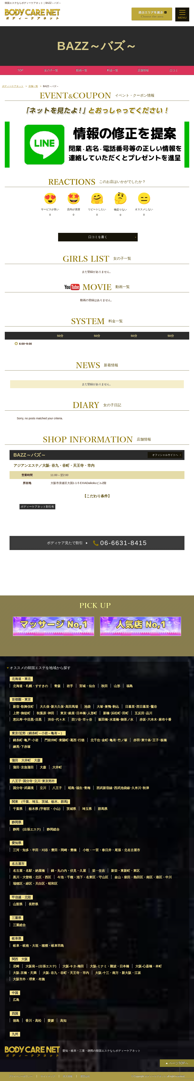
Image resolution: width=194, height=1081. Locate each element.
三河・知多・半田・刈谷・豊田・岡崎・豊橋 (45, 850)
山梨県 (17, 904)
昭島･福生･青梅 (79, 788)
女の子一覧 (51, 70)
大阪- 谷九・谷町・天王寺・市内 (66, 972)
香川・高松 (33, 1020)
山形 (117, 686)
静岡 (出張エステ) (27, 829)
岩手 (70, 686)
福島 (129, 686)
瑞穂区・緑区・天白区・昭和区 (35, 883)
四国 (15, 1013)
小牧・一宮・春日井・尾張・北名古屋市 (111, 850)
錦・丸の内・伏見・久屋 (68, 870)
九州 (15, 1034)
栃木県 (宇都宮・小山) (44, 808)
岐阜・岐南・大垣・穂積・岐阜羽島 (38, 945)
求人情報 (67, 1076)
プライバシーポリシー (21, 1076)
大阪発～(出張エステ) (40, 966)
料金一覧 (112, 70)
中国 (15, 993)
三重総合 (19, 925)
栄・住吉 (98, 870)
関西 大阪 (20, 959)
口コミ (174, 70)
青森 (57, 686)
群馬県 (102, 808)
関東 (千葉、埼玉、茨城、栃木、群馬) (40, 801)
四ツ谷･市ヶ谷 (81, 719)
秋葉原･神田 (45, 713)
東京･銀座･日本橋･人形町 (78, 713)
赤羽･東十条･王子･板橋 (150, 740)
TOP (20, 70)
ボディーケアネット (12, 86)
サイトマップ (48, 1076)
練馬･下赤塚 (21, 746)
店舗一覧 (33, 86)
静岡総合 (53, 829)
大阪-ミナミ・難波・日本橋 (109, 966)
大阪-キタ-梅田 (73, 966)
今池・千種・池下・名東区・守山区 (82, 877)
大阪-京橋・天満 (24, 972)
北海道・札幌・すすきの (30, 686)
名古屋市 (18, 863)
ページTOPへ (178, 1063)
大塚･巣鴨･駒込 (108, 706)
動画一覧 (81, 70)
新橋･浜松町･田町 (116, 713)
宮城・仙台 (87, 686)
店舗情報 (143, 70)
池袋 (87, 706)
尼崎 (16, 966)
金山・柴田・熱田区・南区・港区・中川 (143, 877)
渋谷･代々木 (56, 719)
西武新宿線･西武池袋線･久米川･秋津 (123, 788)
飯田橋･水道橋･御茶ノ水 (115, 719)
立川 (43, 788)
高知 (63, 1020)
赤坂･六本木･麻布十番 (155, 719)
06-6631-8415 (97, 543)
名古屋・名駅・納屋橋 (29, 870)
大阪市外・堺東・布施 (29, 979)
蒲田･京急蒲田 (23, 767)
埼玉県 (87, 808)
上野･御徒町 (21, 713)
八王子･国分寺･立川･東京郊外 (33, 781)
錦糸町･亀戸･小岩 (25, 740)
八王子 (57, 788)
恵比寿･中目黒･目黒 (27, 719)
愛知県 (16, 843)
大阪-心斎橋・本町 (148, 966)
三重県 (16, 918)
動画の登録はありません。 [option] (97, 300)
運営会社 (85, 1076)
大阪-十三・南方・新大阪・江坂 (118, 972)
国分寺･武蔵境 (23, 788)
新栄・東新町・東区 (125, 870)
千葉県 (17, 808)
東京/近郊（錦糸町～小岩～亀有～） (37, 733)
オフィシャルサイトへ (165, 454)
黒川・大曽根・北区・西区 (32, 877)
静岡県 (16, 822)
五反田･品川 (143, 713)
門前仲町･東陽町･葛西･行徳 (64, 740)
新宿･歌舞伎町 (23, 706)
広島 (16, 999)
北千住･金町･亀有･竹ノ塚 (109, 740)
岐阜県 (16, 938)
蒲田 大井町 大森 (26, 760)
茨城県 (71, 808)
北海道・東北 (21, 679)
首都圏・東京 (21, 699)
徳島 (16, 1020)
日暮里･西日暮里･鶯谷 (141, 706)
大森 (43, 767)
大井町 (57, 767)
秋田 (104, 686)
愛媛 (51, 1020)
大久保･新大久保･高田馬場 (59, 706)
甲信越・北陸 (21, 897)
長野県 (33, 904)
